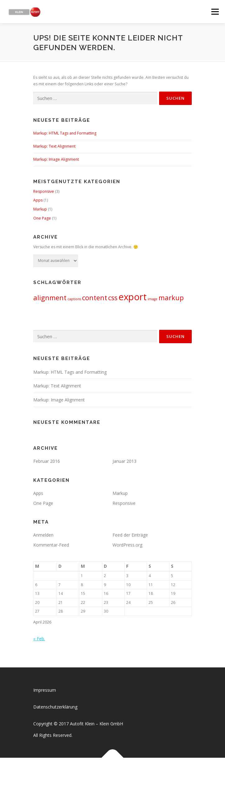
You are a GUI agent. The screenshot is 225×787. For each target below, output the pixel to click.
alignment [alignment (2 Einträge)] (50, 297)
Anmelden (43, 535)
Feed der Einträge (130, 535)
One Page (42, 218)
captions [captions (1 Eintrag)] (74, 299)
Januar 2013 (124, 461)
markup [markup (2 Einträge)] (171, 297)
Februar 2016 (46, 461)
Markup (40, 209)
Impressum (44, 690)
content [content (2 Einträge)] (94, 297)
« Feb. (39, 639)
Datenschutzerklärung (55, 707)
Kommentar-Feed (51, 545)
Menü (214, 11)
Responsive (43, 191)
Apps (38, 200)
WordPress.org (127, 545)
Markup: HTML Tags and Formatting (64, 133)
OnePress (119, 772)
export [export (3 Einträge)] (132, 297)
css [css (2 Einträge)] (112, 297)
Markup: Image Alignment (56, 159)
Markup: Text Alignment (54, 146)
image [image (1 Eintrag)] (153, 299)
